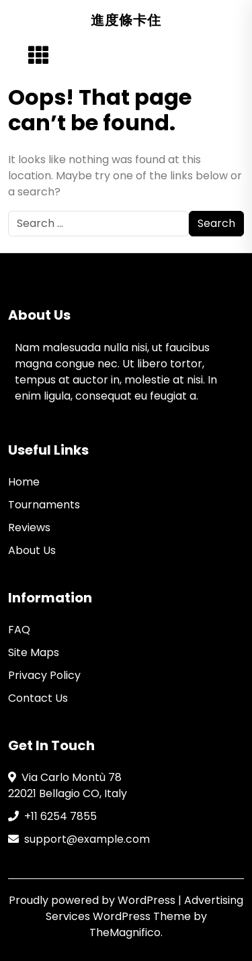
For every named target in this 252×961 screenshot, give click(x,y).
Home (24, 482)
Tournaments (44, 504)
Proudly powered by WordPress (93, 900)
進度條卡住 (126, 20)
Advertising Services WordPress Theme (145, 908)
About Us (32, 550)
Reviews (29, 527)
